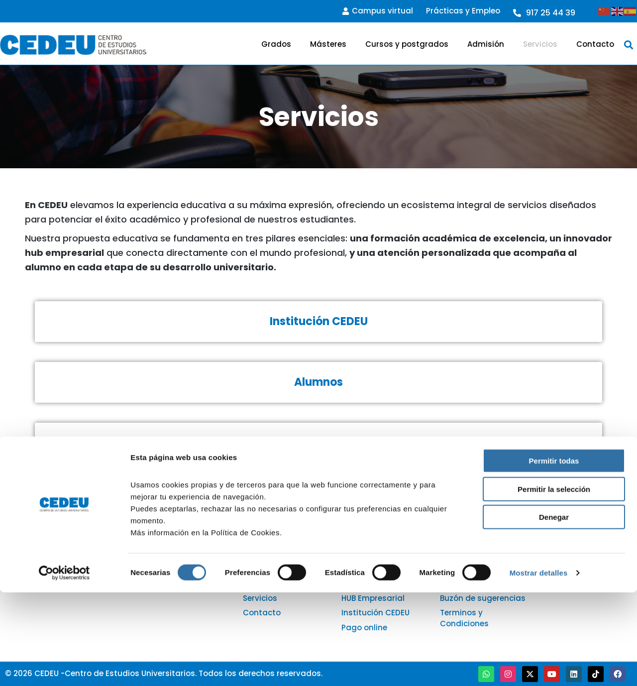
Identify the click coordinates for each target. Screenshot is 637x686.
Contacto (595, 44)
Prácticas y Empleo (463, 10)
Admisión (485, 44)
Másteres (328, 44)
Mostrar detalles (539, 666)
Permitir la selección (554, 582)
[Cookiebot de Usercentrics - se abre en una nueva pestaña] (64, 666)
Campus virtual (377, 10)
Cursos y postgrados (406, 44)
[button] (629, 44)
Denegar (554, 610)
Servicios (540, 44)
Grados (276, 44)
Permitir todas (554, 554)
